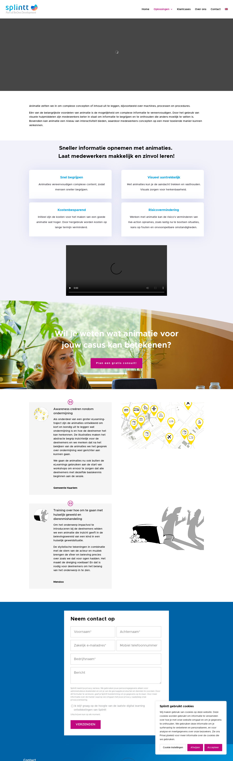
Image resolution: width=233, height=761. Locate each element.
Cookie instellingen (173, 747)
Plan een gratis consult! (116, 363)
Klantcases (184, 9)
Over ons (200, 9)
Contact (216, 9)
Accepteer (213, 747)
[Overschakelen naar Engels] (226, 13)
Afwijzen (195, 747)
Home (145, 9)
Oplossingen (161, 9)
